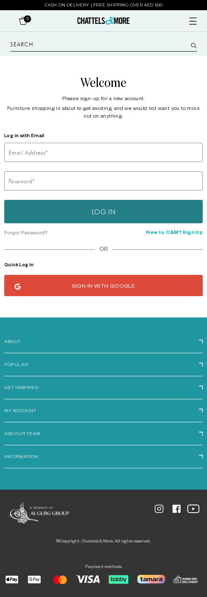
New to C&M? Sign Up (174, 233)
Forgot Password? (26, 233)
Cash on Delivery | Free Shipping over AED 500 (104, 5)
